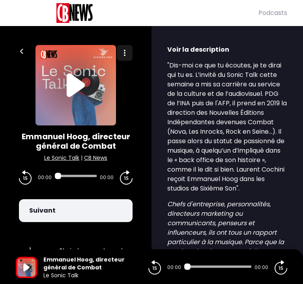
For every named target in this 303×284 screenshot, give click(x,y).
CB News (95, 158)
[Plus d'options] (125, 53)
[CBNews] (137, 13)
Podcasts (272, 12)
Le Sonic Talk (61, 158)
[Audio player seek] (76, 176)
